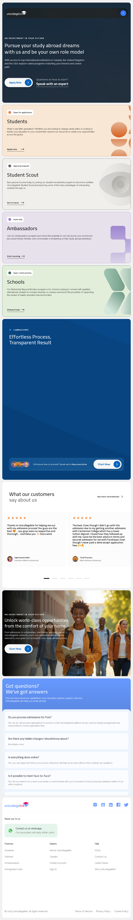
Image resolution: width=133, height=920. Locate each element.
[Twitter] (126, 805)
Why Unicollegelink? (105, 869)
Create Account (58, 863)
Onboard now (15, 310)
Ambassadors (12, 863)
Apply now (15, 149)
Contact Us (101, 856)
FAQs (98, 850)
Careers (54, 856)
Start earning (16, 256)
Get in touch (15, 203)
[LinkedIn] (111, 805)
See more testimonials (110, 496)
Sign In (53, 869)
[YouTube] (103, 805)
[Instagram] (95, 805)
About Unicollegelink (60, 850)
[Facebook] (118, 805)
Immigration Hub (13, 869)
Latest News (101, 863)
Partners (9, 856)
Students (9, 850)
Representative (79, 464)
